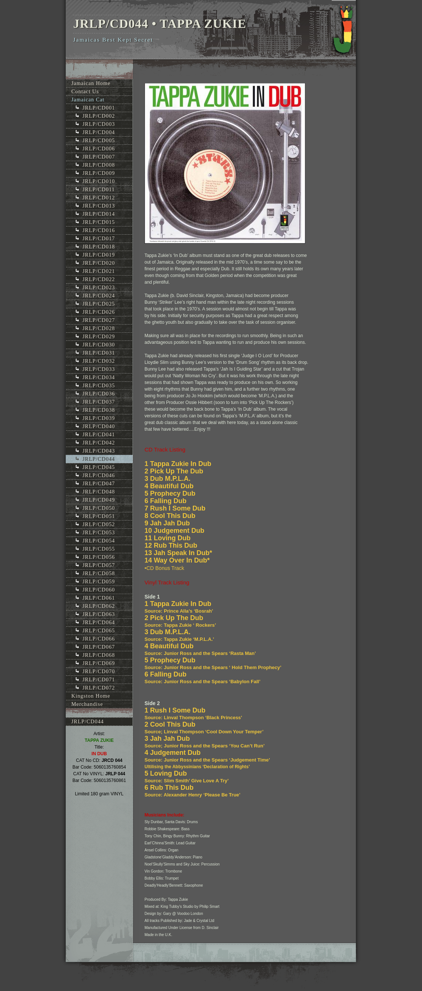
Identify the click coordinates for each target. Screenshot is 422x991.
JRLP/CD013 (98, 206)
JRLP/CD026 (98, 312)
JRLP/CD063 (98, 614)
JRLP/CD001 (98, 108)
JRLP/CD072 (98, 688)
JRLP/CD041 (98, 434)
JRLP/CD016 (98, 230)
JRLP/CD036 (98, 394)
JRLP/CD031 (98, 353)
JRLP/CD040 (98, 426)
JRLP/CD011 (98, 189)
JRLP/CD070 (98, 671)
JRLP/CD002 (98, 116)
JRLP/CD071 (98, 679)
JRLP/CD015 (98, 222)
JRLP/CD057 (98, 565)
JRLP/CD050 (98, 508)
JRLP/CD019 (98, 255)
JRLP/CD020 (98, 263)
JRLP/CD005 (98, 140)
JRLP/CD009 (98, 173)
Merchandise (87, 704)
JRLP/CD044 (98, 459)
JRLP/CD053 (98, 532)
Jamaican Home (90, 83)
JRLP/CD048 (98, 492)
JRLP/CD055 (98, 549)
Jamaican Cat (87, 99)
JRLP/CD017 (98, 238)
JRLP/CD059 (98, 581)
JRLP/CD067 (98, 647)
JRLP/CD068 (98, 655)
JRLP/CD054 (98, 541)
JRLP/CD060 (98, 590)
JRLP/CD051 (98, 516)
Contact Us (85, 91)
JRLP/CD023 (98, 287)
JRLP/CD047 (98, 483)
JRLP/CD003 (98, 124)
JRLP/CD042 (98, 443)
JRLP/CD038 (98, 410)
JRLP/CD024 (98, 296)
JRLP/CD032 (98, 361)
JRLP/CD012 (98, 198)
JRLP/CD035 (98, 385)
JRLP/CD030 (98, 345)
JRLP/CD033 (98, 369)
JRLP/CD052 (98, 524)
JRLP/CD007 (98, 157)
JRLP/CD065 (98, 630)
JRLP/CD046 (98, 475)
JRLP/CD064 (98, 622)
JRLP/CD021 (98, 271)
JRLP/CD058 (98, 573)
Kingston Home (90, 696)
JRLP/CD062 (98, 606)
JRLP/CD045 (98, 467)
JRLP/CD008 (98, 165)
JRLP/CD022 (98, 279)
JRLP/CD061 (98, 598)
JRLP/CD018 (98, 247)
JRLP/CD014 (98, 214)
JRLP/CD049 (98, 500)
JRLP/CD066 (98, 639)
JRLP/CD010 (98, 181)
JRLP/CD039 (98, 418)
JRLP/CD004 (98, 132)
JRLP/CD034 (98, 377)
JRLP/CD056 (98, 557)
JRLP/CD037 (98, 402)
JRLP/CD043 (98, 451)
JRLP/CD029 (98, 336)
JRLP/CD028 (98, 328)
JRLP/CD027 (98, 320)
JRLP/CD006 (98, 148)
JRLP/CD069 (98, 663)
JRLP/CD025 (98, 304)
